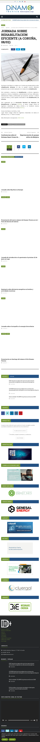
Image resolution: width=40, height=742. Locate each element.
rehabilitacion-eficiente (19, 124)
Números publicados (6, 630)
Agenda (3, 25)
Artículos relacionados (8, 157)
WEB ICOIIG (21, 118)
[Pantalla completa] (37, 720)
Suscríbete (3, 636)
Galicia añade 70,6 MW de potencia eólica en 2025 (22, 396)
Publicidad (3, 635)
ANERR (19, 104)
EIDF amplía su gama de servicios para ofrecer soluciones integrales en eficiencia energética (21, 381)
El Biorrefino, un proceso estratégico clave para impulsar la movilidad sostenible (21, 688)
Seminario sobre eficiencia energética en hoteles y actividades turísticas (17, 290)
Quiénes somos (5, 629)
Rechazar (12, 739)
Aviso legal (3, 641)
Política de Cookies (5, 639)
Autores (3, 632)
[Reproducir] (3, 720)
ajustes (3, 736)
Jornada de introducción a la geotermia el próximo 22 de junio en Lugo (19, 258)
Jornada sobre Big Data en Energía (12, 190)
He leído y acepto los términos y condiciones (20, 434)
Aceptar (5, 739)
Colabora (3, 633)
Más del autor (18, 157)
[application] (20, 711)
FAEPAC (22, 107)
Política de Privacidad (6, 638)
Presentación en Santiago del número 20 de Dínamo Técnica (17, 360)
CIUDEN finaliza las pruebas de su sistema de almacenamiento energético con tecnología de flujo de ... (24, 390)
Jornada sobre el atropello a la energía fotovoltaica (17, 326)
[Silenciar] (34, 720)
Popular (12, 376)
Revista (8, 197)
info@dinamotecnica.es (7, 654)
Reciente (5, 376)
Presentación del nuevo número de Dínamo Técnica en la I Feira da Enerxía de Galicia (19, 220)
